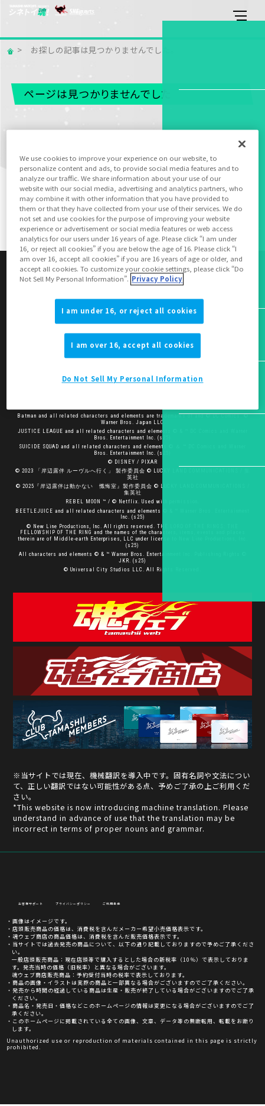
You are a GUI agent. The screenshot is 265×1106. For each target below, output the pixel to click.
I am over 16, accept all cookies (132, 345)
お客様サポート (39, 906)
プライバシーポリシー (101, 906)
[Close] (242, 144)
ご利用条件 (157, 906)
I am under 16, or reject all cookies (129, 311)
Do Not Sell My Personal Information (133, 379)
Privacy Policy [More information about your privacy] (157, 279)
